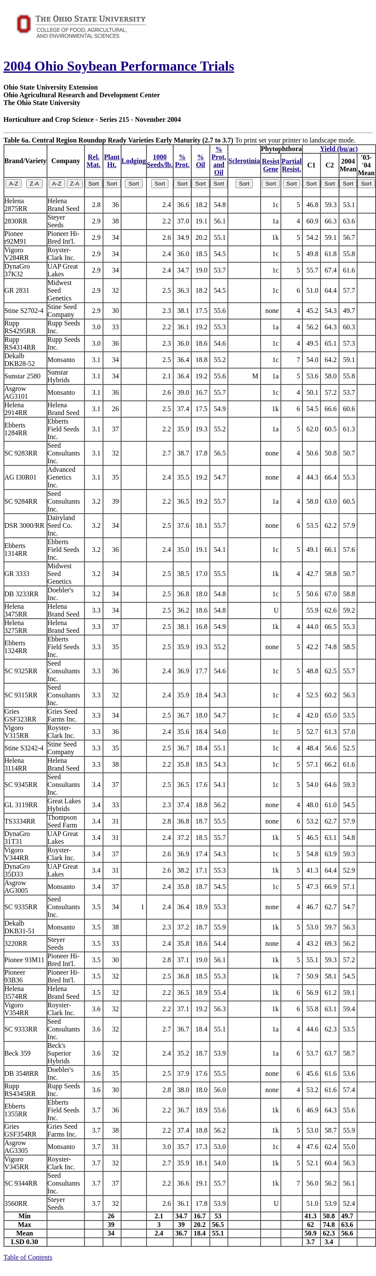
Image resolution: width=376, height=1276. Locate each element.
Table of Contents (28, 1257)
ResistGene (271, 165)
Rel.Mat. (93, 160)
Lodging (133, 160)
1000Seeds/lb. (160, 160)
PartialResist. (291, 165)
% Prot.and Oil (218, 161)
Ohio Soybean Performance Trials (132, 66)
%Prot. (182, 160)
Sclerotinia (244, 160)
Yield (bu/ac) (339, 148)
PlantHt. (112, 160)
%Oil (200, 160)
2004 (17, 66)
